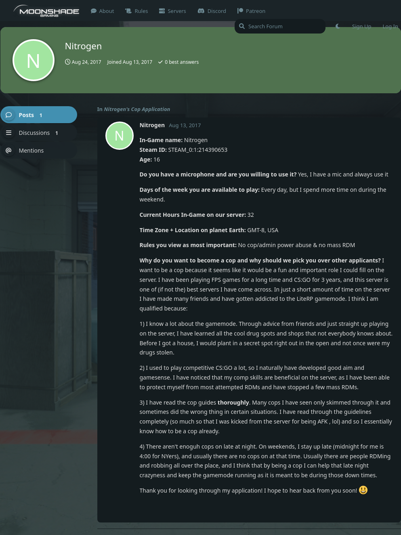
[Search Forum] (280, 26)
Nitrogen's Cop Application (137, 109)
